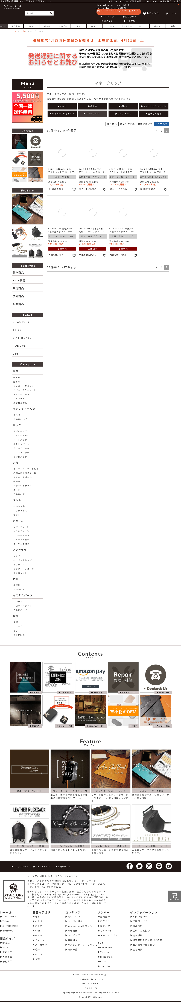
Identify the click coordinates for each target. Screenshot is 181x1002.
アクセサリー (125, 26)
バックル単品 (20, 510)
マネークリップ (21, 394)
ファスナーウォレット (24, 386)
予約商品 (18, 296)
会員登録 (131, 21)
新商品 (6, 942)
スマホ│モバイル (22, 477)
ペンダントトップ (22, 560)
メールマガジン (109, 935)
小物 (79, 26)
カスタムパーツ (23, 595)
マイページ (108, 17)
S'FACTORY (21, 321)
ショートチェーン (22, 539)
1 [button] (162, 130)
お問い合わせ (64, 867)
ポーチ (16, 490)
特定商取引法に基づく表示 (147, 940)
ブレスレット (20, 573)
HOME (14, 31)
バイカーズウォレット (24, 390)
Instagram (106, 956)
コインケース (20, 398)
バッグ (47, 26)
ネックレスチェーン (23, 569)
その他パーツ (20, 610)
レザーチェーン (21, 527)
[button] (156, 130)
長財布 (16, 377)
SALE (5, 947)
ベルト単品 (19, 506)
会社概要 (138, 949)
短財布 (16, 381)
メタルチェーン (21, 531)
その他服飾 (19, 635)
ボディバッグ (20, 431)
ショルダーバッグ (22, 435)
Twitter (104, 952)
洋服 (15, 622)
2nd (15, 353)
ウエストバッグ (21, 452)
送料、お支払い (141, 930)
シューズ (17, 626)
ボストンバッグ (21, 444)
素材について (75, 916)
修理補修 (73, 930)
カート (174, 9)
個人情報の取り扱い (144, 944)
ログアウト (131, 17)
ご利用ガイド (140, 921)
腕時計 (16, 585)
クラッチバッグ (21, 448)
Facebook (106, 947)
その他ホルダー (21, 419)
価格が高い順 (145, 123)
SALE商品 (19, 280)
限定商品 (18, 288)
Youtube (105, 966)
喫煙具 (16, 481)
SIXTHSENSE (22, 337)
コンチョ (18, 601)
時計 (141, 26)
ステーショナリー (22, 486)
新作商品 (15, 26)
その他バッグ (20, 457)
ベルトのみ (19, 589)
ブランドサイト (42, 867)
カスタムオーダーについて (82, 944)
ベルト (94, 26)
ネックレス (19, 564)
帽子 (15, 630)
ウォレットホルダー (25, 408)
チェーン (110, 26)
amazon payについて (80, 926)
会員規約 (138, 935)
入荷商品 (18, 304)
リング (16, 556)
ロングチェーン (21, 535)
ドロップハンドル (22, 606)
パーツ (157, 26)
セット (16, 515)
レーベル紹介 (75, 921)
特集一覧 (73, 949)
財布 (31, 26)
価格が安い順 (127, 123)
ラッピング (74, 935)
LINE (103, 961)
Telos (17, 329)
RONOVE (19, 345)
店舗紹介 (73, 940)
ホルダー (63, 26)
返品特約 (138, 926)
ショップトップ (21, 867)
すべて (63, 106)
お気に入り (153, 13)
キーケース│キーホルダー (27, 469)
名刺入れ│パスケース (24, 473)
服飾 (173, 26)
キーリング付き (21, 544)
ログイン (108, 21)
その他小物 (19, 494)
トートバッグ (20, 440)
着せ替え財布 (20, 403)
